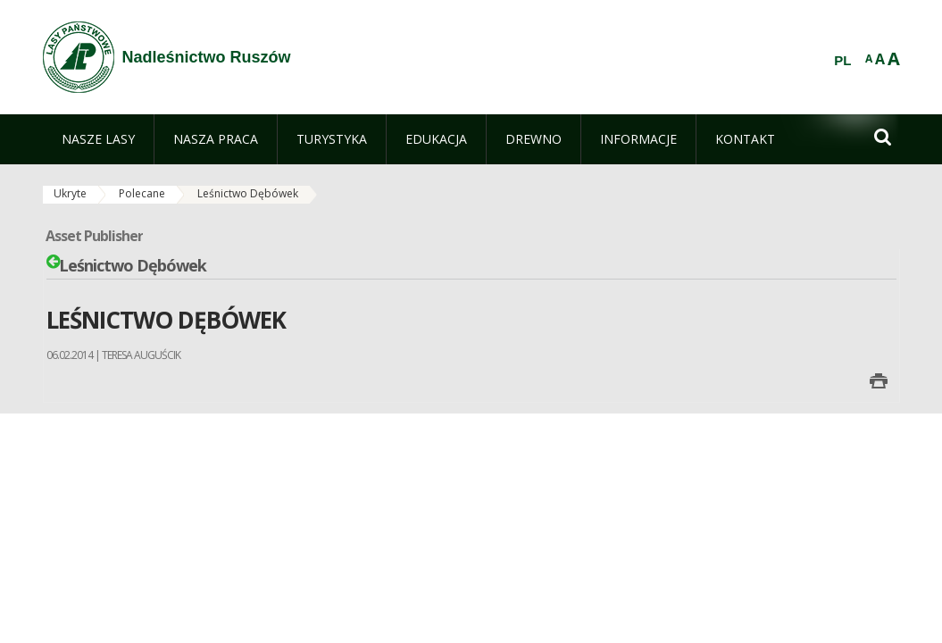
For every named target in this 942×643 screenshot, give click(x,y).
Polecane (142, 193)
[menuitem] (98, 139)
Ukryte (70, 193)
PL (842, 61)
